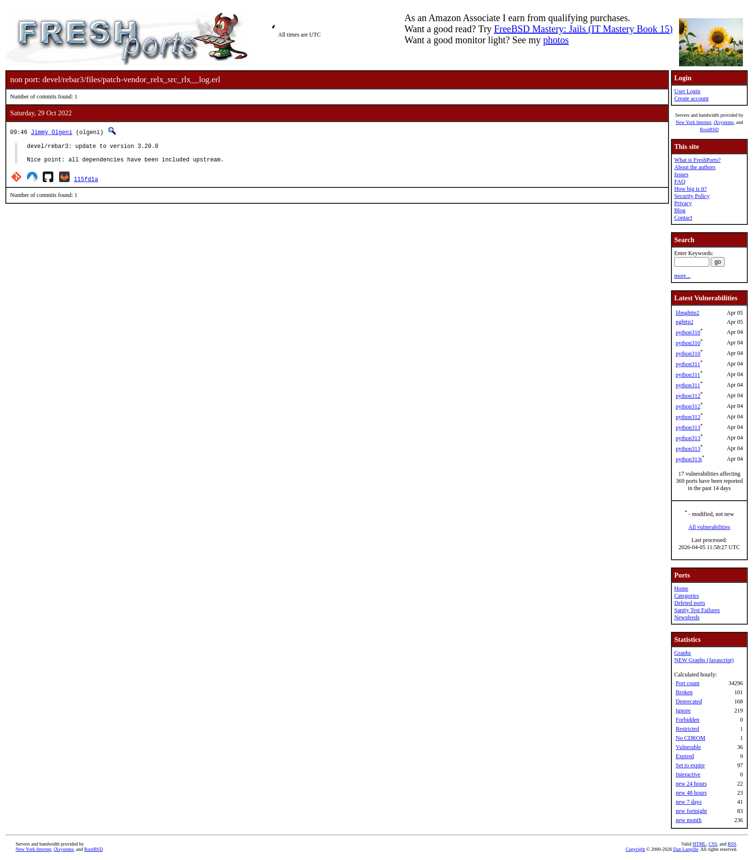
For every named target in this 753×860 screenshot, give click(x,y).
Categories (686, 595)
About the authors (695, 167)
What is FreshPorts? (697, 160)
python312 (688, 396)
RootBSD (709, 129)
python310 (688, 332)
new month (689, 820)
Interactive (688, 774)
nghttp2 (684, 322)
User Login (687, 91)
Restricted (687, 728)
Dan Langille (685, 849)
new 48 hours (691, 792)
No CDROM (690, 738)
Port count (688, 683)
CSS (712, 844)
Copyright (635, 849)
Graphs (682, 653)
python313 (688, 427)
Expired (685, 756)
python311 (688, 364)
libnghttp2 (687, 312)
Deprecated (689, 701)
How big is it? (690, 188)
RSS (732, 844)
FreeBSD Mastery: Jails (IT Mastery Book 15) (583, 29)
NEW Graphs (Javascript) (704, 660)
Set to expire (690, 765)
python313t (689, 459)
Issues (681, 174)
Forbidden (687, 719)
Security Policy (692, 196)
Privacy (683, 203)
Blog (679, 210)
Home (681, 588)
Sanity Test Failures (697, 610)
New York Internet (693, 122)
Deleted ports (689, 603)
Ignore (683, 710)
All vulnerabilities (709, 527)
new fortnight (691, 811)
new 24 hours (691, 783)
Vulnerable (688, 747)
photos (556, 40)
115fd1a (86, 183)
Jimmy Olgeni (51, 132)
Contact (683, 217)
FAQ (679, 181)
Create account (691, 98)
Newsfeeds (687, 617)
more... (682, 275)
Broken (684, 692)
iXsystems (724, 122)
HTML (699, 844)
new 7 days (689, 802)
